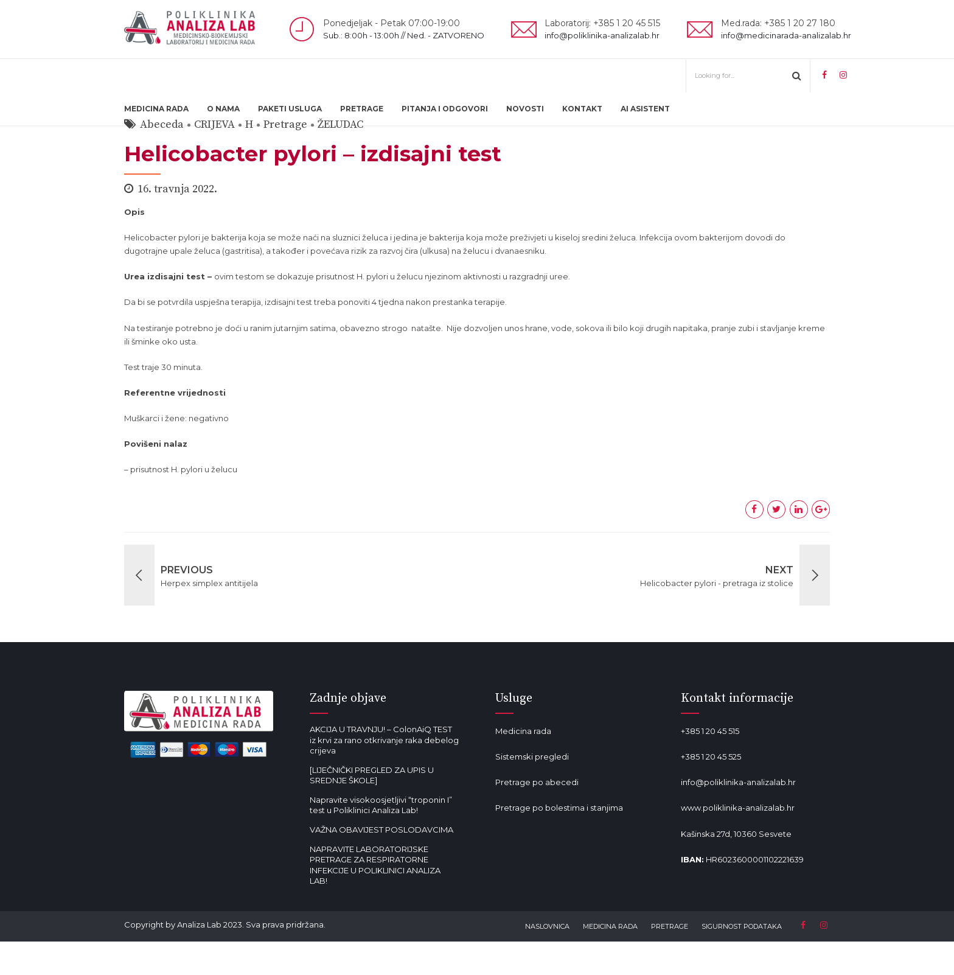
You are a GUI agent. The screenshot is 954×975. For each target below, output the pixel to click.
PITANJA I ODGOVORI (445, 108)
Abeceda (162, 158)
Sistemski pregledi (532, 790)
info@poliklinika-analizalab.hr (738, 815)
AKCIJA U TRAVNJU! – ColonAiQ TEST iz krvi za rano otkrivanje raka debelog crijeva (384, 773)
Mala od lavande (527, 867)
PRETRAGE (361, 108)
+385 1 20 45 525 (711, 790)
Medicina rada (523, 764)
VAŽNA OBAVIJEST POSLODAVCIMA (381, 863)
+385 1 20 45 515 (710, 764)
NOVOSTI (525, 108)
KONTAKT (582, 108)
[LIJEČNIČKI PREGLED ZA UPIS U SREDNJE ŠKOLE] (372, 809)
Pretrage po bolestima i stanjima (559, 841)
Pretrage (285, 158)
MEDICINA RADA (156, 108)
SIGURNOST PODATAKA (742, 960)
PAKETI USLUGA (290, 108)
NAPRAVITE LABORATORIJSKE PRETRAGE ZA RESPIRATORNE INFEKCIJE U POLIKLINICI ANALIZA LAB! (375, 899)
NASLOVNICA (547, 960)
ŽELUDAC (340, 158)
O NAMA (223, 108)
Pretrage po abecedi (537, 815)
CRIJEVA (214, 158)
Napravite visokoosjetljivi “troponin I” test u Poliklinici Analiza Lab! (381, 838)
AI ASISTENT (645, 108)
